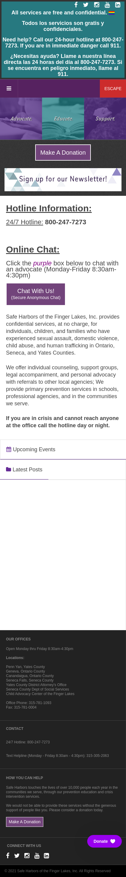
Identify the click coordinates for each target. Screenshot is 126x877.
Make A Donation (63, 152)
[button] (104, 841)
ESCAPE (112, 88)
